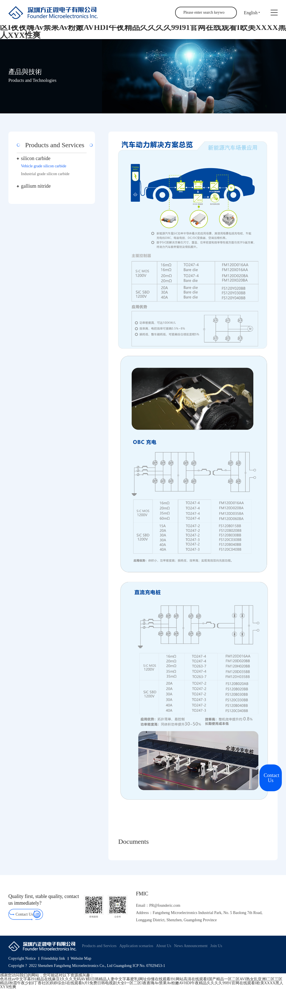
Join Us (216, 946)
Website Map (81, 959)
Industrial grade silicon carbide (45, 174)
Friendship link (53, 959)
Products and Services (99, 946)
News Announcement (191, 946)
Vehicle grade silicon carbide (43, 166)
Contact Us (24, 919)
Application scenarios (136, 946)
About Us (163, 946)
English (251, 12)
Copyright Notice (22, 959)
